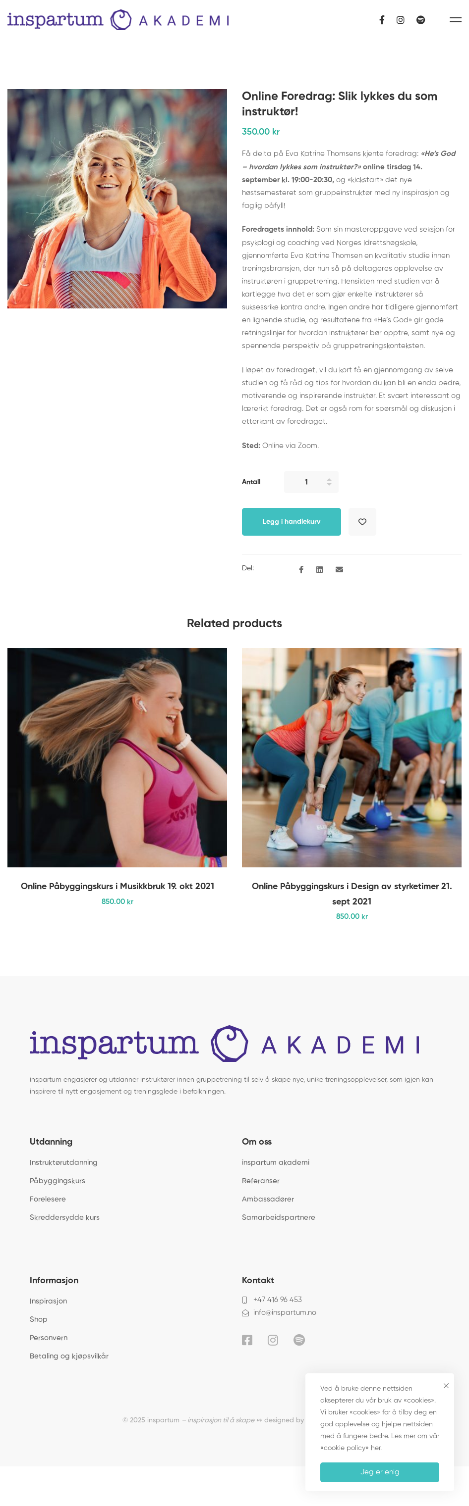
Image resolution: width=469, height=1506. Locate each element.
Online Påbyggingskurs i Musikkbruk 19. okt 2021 (117, 886)
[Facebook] (382, 19)
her (375, 1448)
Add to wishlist (362, 522)
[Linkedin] (319, 570)
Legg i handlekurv (291, 521)
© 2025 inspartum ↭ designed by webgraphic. (234, 1420)
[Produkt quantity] (311, 482)
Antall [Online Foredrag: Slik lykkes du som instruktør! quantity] (251, 482)
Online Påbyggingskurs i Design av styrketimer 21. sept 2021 (352, 894)
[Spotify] (420, 19)
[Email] (339, 570)
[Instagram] (401, 19)
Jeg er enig (380, 1472)
